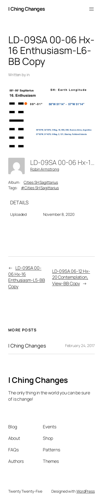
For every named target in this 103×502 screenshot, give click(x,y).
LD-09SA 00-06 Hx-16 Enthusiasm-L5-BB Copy (26, 277)
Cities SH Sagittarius (41, 182)
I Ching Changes (26, 8)
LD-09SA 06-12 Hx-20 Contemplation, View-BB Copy (71, 277)
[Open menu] (91, 9)
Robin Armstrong (44, 169)
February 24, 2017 (80, 345)
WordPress (85, 491)
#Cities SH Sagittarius (40, 187)
